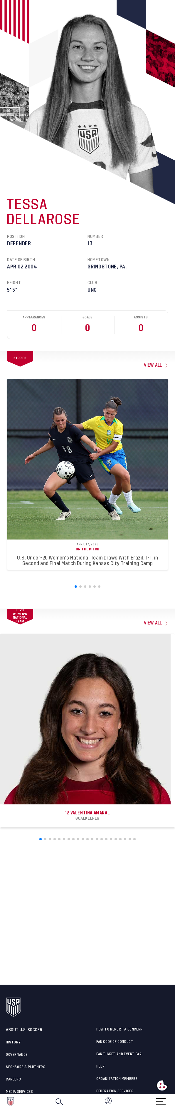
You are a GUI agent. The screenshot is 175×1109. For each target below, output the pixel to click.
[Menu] (161, 1099)
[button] (174, 1101)
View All (153, 623)
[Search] (59, 1101)
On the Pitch (88, 549)
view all (153, 365)
